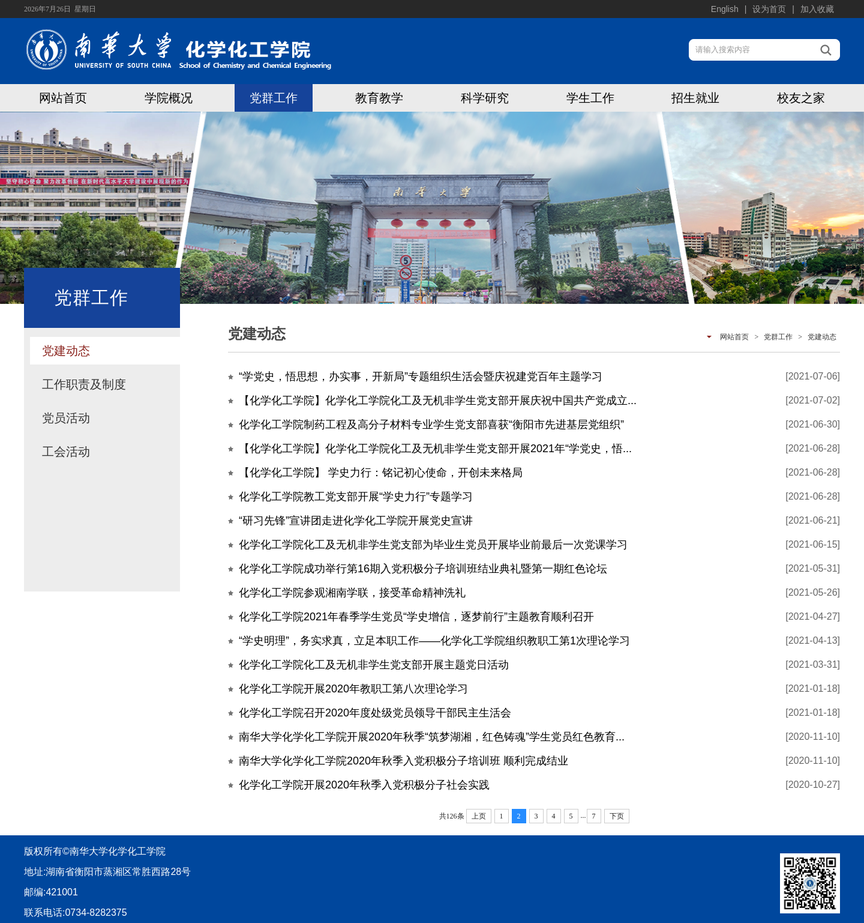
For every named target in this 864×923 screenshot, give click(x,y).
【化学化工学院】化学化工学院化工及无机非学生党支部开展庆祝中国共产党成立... (438, 401)
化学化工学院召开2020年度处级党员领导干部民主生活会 (375, 713)
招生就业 (695, 97)
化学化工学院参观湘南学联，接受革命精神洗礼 (352, 593)
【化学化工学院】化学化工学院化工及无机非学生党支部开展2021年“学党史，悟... (435, 449)
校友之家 (801, 97)
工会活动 (66, 451)
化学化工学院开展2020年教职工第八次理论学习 (353, 689)
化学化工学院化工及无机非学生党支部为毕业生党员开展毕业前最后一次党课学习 (433, 545)
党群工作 (274, 97)
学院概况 (169, 97)
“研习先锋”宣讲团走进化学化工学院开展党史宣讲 (356, 521)
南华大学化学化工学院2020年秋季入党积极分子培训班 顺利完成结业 (403, 761)
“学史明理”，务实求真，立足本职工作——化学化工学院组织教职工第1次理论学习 (434, 641)
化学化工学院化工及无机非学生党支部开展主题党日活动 (374, 665)
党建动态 (66, 350)
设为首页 (769, 9)
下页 (617, 816)
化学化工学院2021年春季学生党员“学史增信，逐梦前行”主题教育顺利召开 (416, 617)
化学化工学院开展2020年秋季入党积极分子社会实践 (364, 785)
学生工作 (590, 97)
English (725, 9)
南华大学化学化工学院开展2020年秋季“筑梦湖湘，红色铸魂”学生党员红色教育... (432, 737)
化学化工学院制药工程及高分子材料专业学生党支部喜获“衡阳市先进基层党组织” (431, 425)
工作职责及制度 (84, 384)
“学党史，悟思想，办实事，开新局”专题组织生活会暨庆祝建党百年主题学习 (420, 377)
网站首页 (63, 97)
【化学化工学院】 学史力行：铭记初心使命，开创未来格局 (381, 473)
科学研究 (485, 97)
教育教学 (379, 97)
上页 (479, 816)
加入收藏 (817, 9)
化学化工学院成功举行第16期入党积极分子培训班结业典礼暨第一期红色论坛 (423, 569)
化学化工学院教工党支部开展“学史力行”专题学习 (356, 497)
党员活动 (66, 418)
